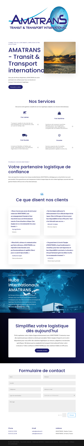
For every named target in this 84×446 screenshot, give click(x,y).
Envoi (72, 415)
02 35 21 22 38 (12, 433)
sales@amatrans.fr (37, 431)
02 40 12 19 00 (12, 431)
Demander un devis (15, 87)
